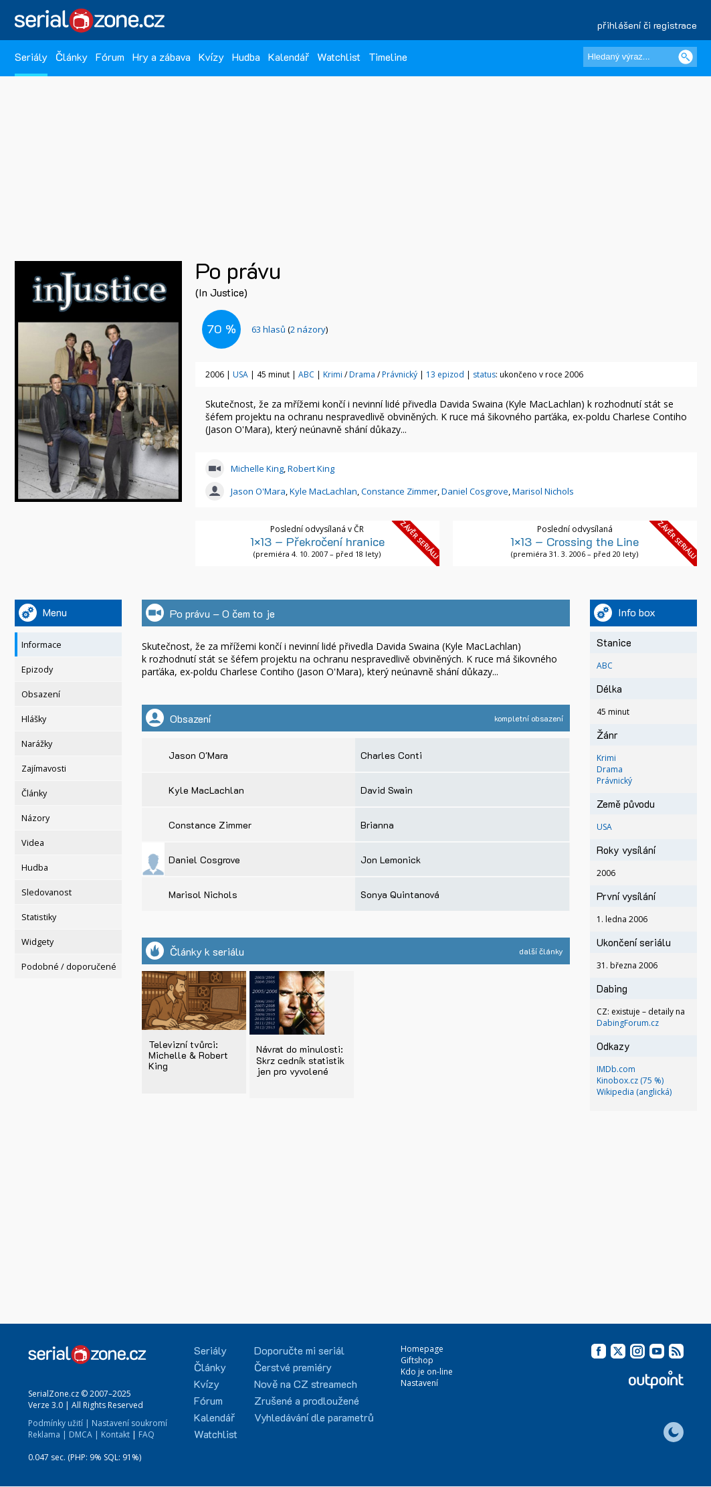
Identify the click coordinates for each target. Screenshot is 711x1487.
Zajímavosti (43, 768)
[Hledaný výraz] (640, 57)
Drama (362, 374)
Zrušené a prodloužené (306, 1400)
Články (72, 57)
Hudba (246, 57)
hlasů (268, 329)
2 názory (308, 329)
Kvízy (211, 57)
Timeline (388, 57)
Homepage (422, 1348)
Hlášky (33, 719)
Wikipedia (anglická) (634, 1092)
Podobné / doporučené (68, 966)
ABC (306, 374)
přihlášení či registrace (647, 25)
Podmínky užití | (59, 1423)
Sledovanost (46, 892)
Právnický (399, 374)
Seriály (31, 57)
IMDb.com (616, 1069)
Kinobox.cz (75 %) (630, 1080)
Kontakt (115, 1434)
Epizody (37, 669)
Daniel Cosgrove (474, 491)
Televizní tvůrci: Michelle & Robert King (188, 1055)
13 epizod (445, 374)
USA (240, 374)
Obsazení (40, 694)
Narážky (36, 744)
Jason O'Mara (258, 491)
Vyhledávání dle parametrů (314, 1417)
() (289, 329)
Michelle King (257, 468)
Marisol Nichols (543, 491)
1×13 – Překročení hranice (317, 541)
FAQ (146, 1434)
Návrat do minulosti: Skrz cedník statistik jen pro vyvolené (300, 1060)
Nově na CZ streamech (305, 1384)
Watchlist (339, 57)
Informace (41, 644)
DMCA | (84, 1434)
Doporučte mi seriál (299, 1350)
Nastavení (419, 1383)
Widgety (37, 942)
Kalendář (288, 57)
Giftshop (417, 1360)
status (484, 374)
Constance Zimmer (399, 491)
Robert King (311, 468)
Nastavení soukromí (129, 1423)
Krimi (332, 374)
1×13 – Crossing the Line (574, 541)
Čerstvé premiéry (293, 1367)
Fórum (110, 57)
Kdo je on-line (427, 1371)
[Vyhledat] (685, 57)
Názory (35, 818)
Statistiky (38, 917)
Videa (32, 843)
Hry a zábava (161, 57)
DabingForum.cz (628, 1023)
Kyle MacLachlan (323, 491)
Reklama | (47, 1434)
